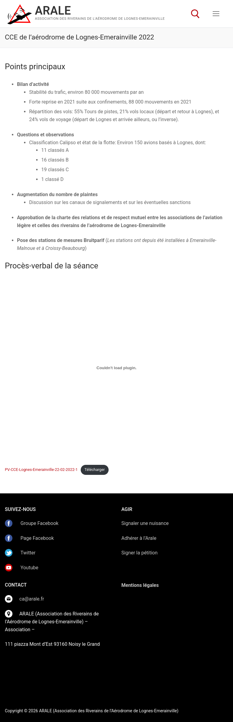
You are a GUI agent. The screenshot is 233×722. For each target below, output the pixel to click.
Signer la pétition (139, 553)
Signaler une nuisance (145, 523)
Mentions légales (140, 585)
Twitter (27, 553)
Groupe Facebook (40, 523)
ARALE (53, 10)
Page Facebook (37, 538)
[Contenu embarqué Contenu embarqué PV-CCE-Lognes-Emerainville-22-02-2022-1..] (116, 368)
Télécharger (94, 469)
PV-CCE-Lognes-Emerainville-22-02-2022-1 (41, 469)
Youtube (30, 567)
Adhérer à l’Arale (138, 538)
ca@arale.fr (31, 599)
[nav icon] (216, 13)
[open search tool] (195, 14)
